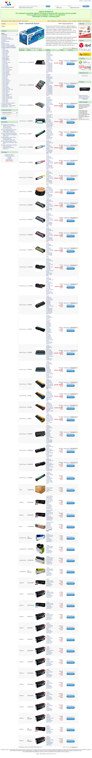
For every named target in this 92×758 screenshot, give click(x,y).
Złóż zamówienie (86, 20)
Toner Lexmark (6, 71)
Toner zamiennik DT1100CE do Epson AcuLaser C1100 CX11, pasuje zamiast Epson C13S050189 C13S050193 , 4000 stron (49, 147)
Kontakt (74, 20)
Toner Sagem (5, 87)
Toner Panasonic (6, 81)
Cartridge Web (22, 537)
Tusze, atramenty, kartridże (8, 103)
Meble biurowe (5, 44)
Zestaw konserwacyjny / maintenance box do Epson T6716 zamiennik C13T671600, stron (9, 126)
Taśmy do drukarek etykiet (7, 45)
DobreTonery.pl (22, 62)
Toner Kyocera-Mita (7, 69)
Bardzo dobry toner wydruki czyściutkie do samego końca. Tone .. (84, 96)
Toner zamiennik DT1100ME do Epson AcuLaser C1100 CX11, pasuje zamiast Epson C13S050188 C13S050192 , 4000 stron (49, 162)
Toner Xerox (5, 101)
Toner (3, 49)
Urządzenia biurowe (6, 104)
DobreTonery (85, 75)
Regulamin (53, 20)
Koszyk (3, 23)
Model (29, 50)
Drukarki (3, 40)
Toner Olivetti (5, 79)
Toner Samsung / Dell (7, 89)
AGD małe (4, 36)
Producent (21, 50)
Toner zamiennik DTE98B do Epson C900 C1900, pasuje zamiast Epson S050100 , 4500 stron (49, 384)
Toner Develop (5, 56)
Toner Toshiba (5, 95)
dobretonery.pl (53, 753)
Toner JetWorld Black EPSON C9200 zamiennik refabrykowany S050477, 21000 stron (10, 146)
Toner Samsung (6, 88)
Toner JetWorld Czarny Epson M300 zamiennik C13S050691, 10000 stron (10, 135)
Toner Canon (5, 52)
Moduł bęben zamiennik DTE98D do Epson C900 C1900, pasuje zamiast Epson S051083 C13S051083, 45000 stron (49, 133)
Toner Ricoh (5, 84)
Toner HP (4, 61)
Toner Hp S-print (6, 62)
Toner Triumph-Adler (7, 98)
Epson (20, 489)
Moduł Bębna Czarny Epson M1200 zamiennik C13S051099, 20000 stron (9, 138)
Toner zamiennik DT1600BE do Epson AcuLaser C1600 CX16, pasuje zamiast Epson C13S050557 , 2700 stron (49, 205)
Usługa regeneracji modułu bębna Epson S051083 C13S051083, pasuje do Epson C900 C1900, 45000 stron (49, 478)
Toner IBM (4, 63)
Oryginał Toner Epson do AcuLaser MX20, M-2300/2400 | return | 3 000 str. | (49, 526)
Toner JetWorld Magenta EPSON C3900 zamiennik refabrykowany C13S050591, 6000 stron (49, 741)
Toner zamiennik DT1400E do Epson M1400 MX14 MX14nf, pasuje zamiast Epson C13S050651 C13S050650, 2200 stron (49, 191)
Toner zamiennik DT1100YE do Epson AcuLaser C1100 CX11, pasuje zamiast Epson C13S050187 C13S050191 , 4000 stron (49, 177)
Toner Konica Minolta (7, 67)
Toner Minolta (5, 72)
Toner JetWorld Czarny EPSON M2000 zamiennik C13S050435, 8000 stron (49, 650)
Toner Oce (4, 77)
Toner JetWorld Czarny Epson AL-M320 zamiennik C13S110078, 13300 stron (49, 639)
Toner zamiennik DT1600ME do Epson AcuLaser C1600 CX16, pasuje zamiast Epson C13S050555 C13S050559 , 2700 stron (49, 234)
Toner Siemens (6, 92)
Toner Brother (5, 51)
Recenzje (81, 81)
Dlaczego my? (9, 159)
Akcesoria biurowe (6, 37)
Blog (49, 20)
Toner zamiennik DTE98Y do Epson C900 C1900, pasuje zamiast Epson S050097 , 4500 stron (49, 418)
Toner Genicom (6, 60)
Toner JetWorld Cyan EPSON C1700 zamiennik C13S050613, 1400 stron (49, 605)
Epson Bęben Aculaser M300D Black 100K (49, 489)
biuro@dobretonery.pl (84, 119)
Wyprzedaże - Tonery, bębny (8, 105)
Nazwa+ (48, 50)
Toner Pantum (5, 82)
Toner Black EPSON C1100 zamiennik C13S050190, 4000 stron (10, 142)
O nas (69, 20)
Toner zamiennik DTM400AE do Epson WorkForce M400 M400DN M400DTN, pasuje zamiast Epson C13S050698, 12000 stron (49, 450)
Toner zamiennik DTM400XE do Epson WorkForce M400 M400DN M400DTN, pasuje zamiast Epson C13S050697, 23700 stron (49, 464)
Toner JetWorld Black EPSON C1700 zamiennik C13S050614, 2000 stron (49, 583)
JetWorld (21, 502)
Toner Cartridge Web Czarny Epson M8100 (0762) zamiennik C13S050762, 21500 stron (49, 560)
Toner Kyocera (5, 68)
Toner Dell (4, 55)
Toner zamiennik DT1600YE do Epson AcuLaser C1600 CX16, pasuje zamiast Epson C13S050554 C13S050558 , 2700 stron (49, 250)
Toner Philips (5, 83)
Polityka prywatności (62, 20)
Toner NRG (5, 76)
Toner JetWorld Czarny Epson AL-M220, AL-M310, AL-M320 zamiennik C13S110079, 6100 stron (49, 627)
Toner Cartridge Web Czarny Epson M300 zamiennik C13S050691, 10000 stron (9, 131)
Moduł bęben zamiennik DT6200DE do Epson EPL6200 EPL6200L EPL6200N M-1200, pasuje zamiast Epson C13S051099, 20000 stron (49, 121)
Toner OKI (4, 78)
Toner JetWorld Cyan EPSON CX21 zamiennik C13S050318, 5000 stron (49, 616)
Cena (61, 50)
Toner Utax (5, 99)
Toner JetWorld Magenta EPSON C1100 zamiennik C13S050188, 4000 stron (49, 718)
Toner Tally (5, 93)
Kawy (3, 42)
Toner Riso (5, 85)
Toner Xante (5, 100)
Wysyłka (79, 20)
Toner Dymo (5, 57)
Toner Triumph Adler (7, 97)
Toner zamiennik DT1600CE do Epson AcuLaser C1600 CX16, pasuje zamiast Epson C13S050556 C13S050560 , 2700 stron (49, 219)
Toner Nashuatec (6, 74)
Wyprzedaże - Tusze (6, 106)
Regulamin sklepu (9, 154)
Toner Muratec (5, 73)
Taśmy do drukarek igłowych (8, 46)
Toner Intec (5, 65)
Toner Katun (5, 66)
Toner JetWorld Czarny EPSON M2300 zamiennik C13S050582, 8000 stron (49, 662)
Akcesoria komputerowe (7, 39)
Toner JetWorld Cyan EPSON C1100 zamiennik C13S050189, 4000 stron (49, 594)
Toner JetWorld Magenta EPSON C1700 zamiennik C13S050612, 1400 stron (49, 729)
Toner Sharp (5, 90)
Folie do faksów (5, 41)
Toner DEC (5, 53)
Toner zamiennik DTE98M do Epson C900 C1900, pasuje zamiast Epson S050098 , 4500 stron (49, 407)
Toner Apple (5, 50)
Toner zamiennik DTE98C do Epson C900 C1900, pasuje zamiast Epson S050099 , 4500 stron (49, 395)
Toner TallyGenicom (7, 94)
